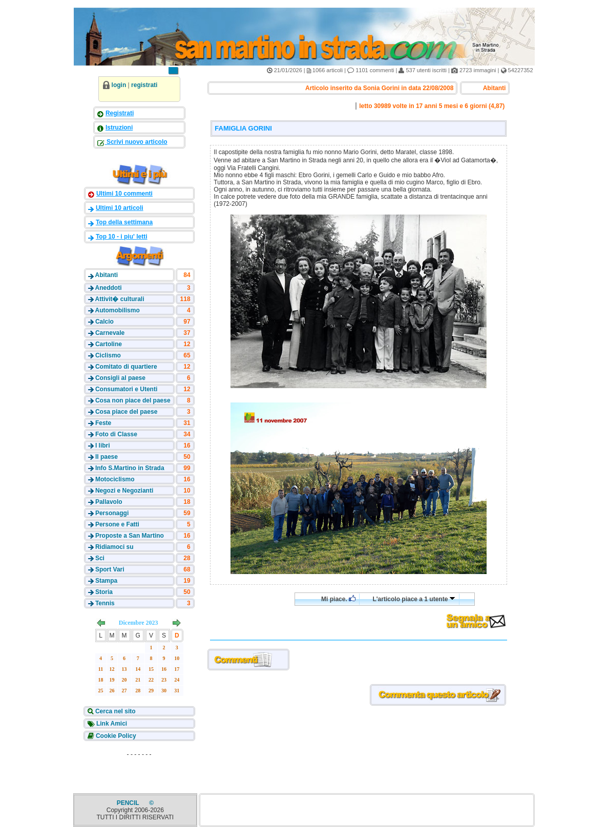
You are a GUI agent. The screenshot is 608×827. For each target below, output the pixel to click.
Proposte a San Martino (129, 535)
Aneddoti (108, 287)
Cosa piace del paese (126, 411)
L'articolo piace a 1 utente (413, 599)
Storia (104, 592)
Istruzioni (119, 127)
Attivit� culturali (119, 299)
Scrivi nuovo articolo (136, 141)
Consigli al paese (120, 377)
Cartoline (108, 344)
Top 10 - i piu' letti (122, 236)
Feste (103, 423)
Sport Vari (109, 569)
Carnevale (109, 332)
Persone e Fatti (117, 524)
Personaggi (112, 513)
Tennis (105, 603)
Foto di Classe (116, 434)
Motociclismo (115, 479)
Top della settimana (124, 222)
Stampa (106, 580)
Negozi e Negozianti (124, 490)
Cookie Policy (115, 735)
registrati (144, 85)
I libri (102, 445)
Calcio (104, 321)
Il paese (106, 456)
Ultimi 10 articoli (119, 207)
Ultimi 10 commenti (124, 193)
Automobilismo (117, 310)
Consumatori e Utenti (126, 389)
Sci (99, 558)
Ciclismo (108, 355)
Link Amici (111, 723)
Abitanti (106, 275)
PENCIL (129, 803)
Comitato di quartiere (126, 366)
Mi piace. (338, 599)
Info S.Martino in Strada (129, 468)
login (119, 85)
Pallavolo (108, 501)
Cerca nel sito (115, 711)
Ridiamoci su (114, 546)
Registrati (120, 113)
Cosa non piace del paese (133, 400)
